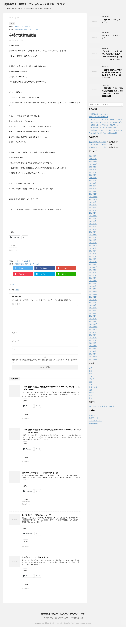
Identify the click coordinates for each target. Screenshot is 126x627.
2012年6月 (93, 340)
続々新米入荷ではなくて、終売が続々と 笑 (40, 473)
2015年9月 (93, 248)
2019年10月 (93, 199)
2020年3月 (93, 186)
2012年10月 (93, 329)
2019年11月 (93, 197)
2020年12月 (93, 161)
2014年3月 (93, 283)
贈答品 (91, 392)
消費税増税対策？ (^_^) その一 (28, 29)
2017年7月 (93, 224)
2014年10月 (93, 270)
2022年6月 (93, 156)
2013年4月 (93, 313)
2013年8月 (93, 302)
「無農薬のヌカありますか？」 (100, 114)
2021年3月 (93, 159)
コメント (16, 304)
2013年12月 (93, 291)
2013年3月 (93, 316)
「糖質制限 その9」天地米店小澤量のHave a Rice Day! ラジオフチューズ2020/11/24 (112, 92)
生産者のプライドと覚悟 (97, 142)
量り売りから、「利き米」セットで (36, 515)
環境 (90, 390)
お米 (90, 371)
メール (15, 341)
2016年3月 (93, 240)
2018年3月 (93, 218)
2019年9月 (93, 202)
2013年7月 (93, 305)
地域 (90, 382)
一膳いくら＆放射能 (22, 26)
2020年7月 (93, 175)
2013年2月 (93, 319)
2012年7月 (93, 338)
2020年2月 (93, 189)
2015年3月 (93, 259)
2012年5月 (93, 343)
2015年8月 (93, 251)
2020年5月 (93, 180)
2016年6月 (93, 232)
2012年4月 (93, 346)
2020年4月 (93, 183)
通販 (90, 395)
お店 (90, 368)
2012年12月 (93, 324)
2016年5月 (93, 235)
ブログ (13, 284)
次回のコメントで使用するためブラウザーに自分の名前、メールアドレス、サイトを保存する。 (44, 361)
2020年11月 (93, 164)
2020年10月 (93, 167)
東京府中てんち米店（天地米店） (102, 406)
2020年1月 (93, 191)
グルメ (91, 376)
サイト (14, 349)
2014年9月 (93, 273)
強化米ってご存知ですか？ (98, 117)
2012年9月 (93, 332)
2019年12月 (93, 194)
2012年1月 (93, 354)
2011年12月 (93, 357)
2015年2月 (93, 262)
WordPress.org (94, 423)
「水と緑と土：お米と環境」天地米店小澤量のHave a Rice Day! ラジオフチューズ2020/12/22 (112, 55)
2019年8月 (93, 205)
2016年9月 (93, 229)
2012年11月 (93, 327)
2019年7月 (93, 207)
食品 (90, 398)
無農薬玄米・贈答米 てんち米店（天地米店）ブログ (34, 4)
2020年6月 (93, 178)
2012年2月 (93, 351)
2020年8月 (93, 172)
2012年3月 (93, 348)
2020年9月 (93, 170)
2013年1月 (93, 321)
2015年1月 (93, 264)
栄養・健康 (93, 387)
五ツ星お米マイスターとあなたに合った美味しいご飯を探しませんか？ (63, 618)
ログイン (92, 415)
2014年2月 (93, 286)
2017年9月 (93, 221)
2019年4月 (93, 216)
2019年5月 (93, 213)
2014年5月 (93, 278)
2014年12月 (93, 267)
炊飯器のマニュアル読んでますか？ (36, 557)
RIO (17, 290)
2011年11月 (93, 359)
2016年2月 (93, 243)
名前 (14, 333)
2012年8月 (93, 335)
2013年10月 (93, 297)
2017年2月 (93, 226)
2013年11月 (93, 294)
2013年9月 (93, 300)
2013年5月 (93, 310)
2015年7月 (93, 254)
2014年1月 (93, 289)
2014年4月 (93, 281)
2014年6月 (93, 275)
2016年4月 (93, 237)
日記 (90, 384)
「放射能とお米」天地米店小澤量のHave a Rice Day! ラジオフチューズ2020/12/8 (112, 74)
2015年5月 (93, 256)
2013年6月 (93, 308)
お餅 (90, 373)
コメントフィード (95, 421)
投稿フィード (94, 418)
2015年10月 (93, 245)
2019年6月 (93, 210)
